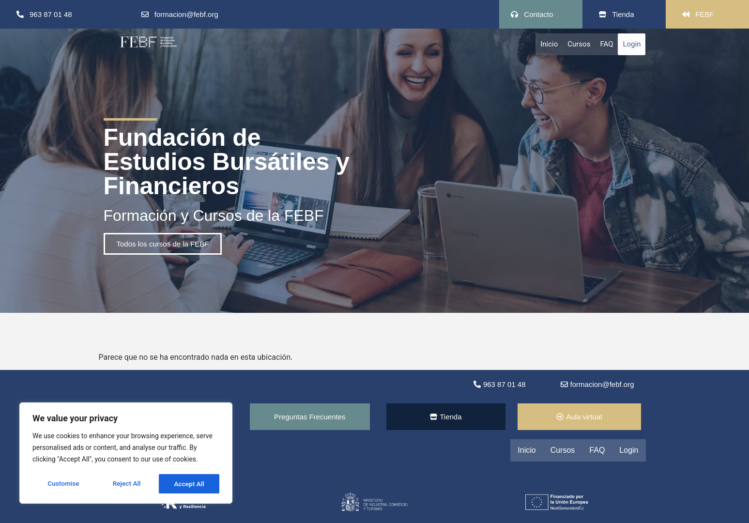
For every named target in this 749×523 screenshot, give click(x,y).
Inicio (549, 44)
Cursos (578, 44)
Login (632, 44)
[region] (125, 454)
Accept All (189, 484)
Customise (63, 484)
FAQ (606, 44)
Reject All (126, 484)
